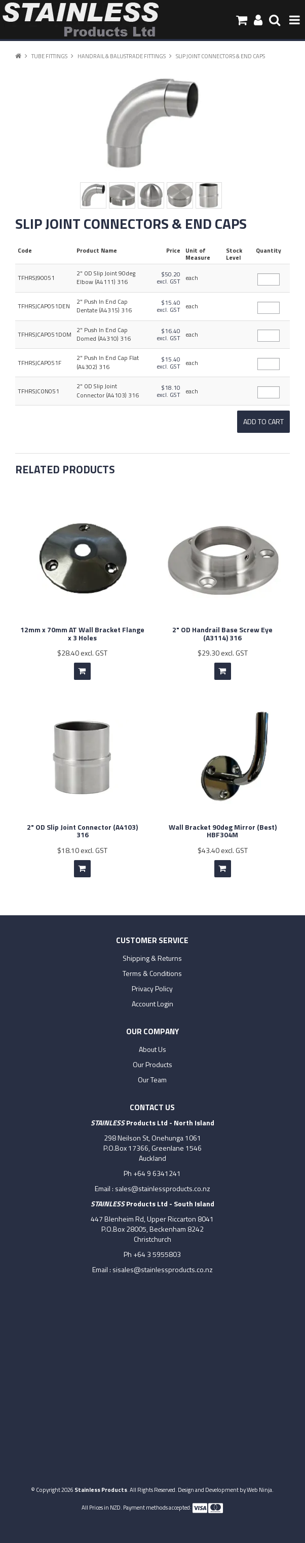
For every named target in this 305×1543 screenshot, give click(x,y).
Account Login (152, 1004)
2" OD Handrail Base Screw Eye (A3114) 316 (222, 633)
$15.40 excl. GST (168, 306)
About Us (152, 1049)
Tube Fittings (49, 56)
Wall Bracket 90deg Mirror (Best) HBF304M (223, 831)
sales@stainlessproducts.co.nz (162, 1188)
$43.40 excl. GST (223, 850)
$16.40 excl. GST (168, 335)
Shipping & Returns (152, 958)
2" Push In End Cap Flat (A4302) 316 (108, 362)
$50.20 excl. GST (168, 278)
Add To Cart (82, 671)
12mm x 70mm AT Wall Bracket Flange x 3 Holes (82, 633)
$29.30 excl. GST (223, 652)
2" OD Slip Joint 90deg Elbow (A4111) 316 (106, 278)
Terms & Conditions (152, 973)
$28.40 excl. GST (82, 652)
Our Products (152, 1065)
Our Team (152, 1080)
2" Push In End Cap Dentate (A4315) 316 (104, 306)
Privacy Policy (152, 989)
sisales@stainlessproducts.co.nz (162, 1269)
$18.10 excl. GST (168, 391)
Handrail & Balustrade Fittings (122, 56)
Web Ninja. (260, 1489)
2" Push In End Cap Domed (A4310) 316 (104, 334)
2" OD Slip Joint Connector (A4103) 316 (108, 390)
